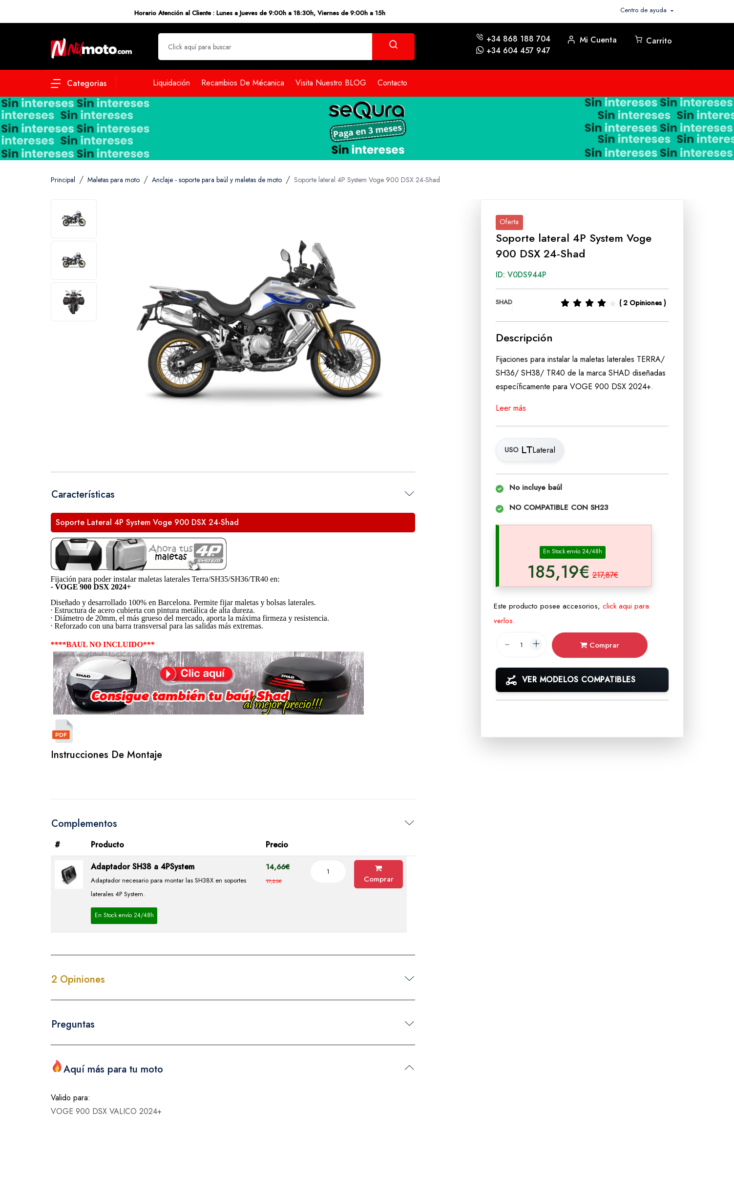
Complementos (84, 824)
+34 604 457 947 (518, 50)
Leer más (511, 408)
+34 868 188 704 (518, 38)
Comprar (379, 874)
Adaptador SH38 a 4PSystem (142, 866)
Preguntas (73, 1024)
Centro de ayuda (644, 10)
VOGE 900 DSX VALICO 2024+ (106, 1108)
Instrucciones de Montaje (106, 755)
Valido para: (70, 1094)
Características (83, 494)
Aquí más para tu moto (107, 1068)
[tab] (74, 218)
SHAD (504, 302)
